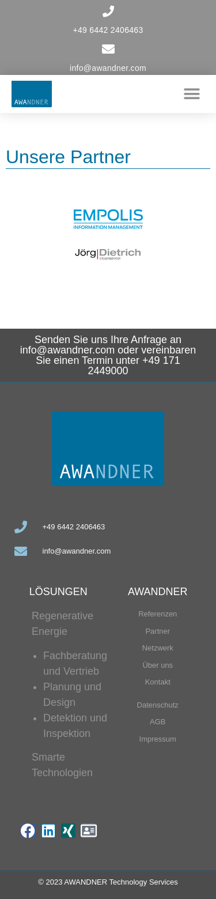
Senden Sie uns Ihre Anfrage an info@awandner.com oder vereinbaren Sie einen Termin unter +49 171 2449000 (108, 355)
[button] (191, 94)
